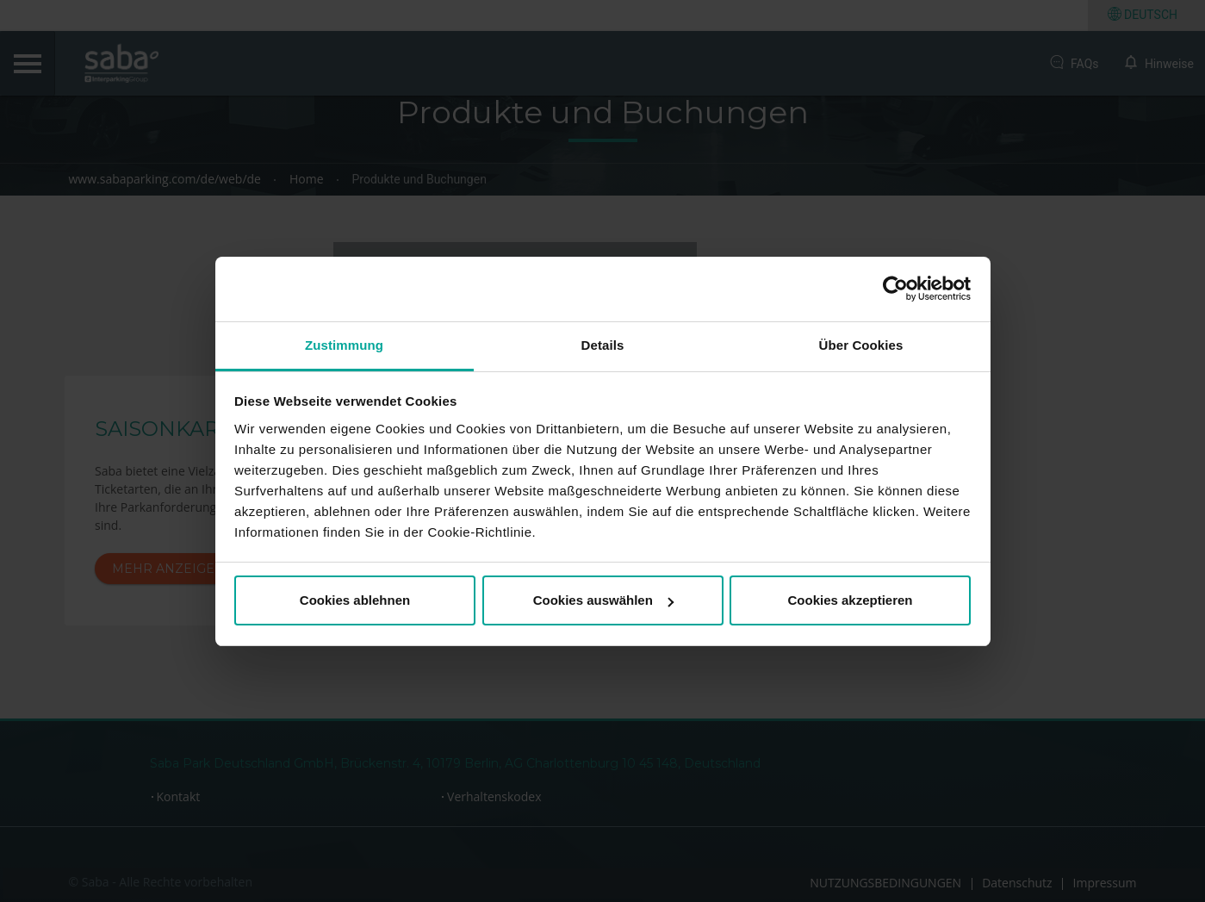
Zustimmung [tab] (344, 345)
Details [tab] (602, 345)
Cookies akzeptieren (849, 600)
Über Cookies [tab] (861, 345)
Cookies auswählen (603, 600)
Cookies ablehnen (355, 600)
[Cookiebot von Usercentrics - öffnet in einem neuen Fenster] (895, 289)
